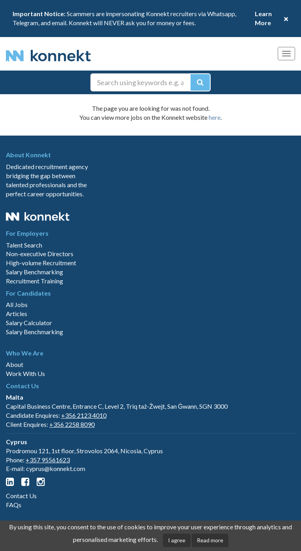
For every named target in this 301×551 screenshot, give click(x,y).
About (14, 364)
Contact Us (21, 495)
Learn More (263, 18)
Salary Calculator (29, 322)
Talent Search (24, 245)
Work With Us (25, 373)
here (215, 117)
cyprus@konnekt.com (55, 468)
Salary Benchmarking (34, 272)
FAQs (13, 504)
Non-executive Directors (39, 253)
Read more (210, 540)
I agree (176, 540)
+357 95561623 (48, 460)
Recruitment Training (34, 281)
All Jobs (17, 304)
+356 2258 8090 (72, 424)
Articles (16, 313)
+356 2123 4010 (84, 415)
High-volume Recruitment (41, 262)
